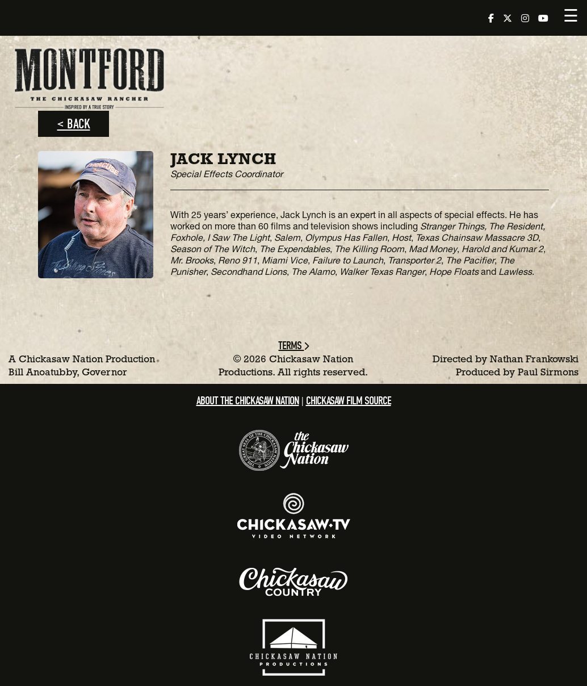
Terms (293, 345)
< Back (73, 124)
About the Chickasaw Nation (247, 400)
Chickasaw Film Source (348, 400)
